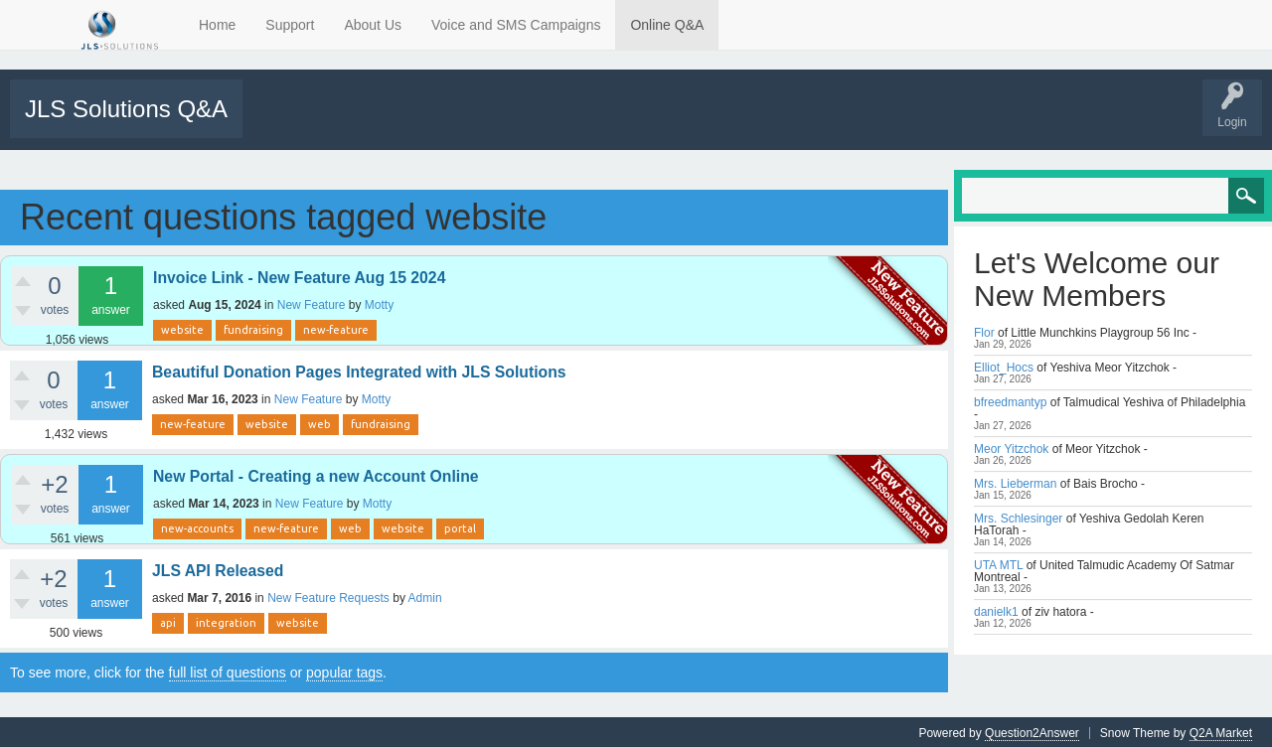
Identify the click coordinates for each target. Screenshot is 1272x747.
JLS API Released (217, 568)
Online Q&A (667, 25)
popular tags (344, 670)
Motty (379, 303)
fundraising (253, 328)
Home (217, 25)
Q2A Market (1221, 731)
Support (289, 25)
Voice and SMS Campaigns (515, 25)
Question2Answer (1032, 731)
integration (226, 621)
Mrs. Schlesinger (1018, 516)
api (168, 621)
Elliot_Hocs (1004, 366)
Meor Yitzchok (1011, 447)
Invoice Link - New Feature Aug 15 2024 (299, 275)
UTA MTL (998, 563)
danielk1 (996, 610)
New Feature (311, 303)
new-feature (336, 328)
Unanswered (354, 122)
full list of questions (227, 670)
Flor (984, 331)
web (319, 422)
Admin (425, 596)
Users (557, 122)
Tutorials (728, 122)
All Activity (280, 122)
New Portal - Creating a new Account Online (316, 474)
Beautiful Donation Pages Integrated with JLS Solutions (359, 370)
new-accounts (197, 526)
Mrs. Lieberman (1015, 482)
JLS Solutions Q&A (126, 108)
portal (460, 526)
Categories (490, 122)
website (182, 328)
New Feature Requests (328, 596)
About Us (372, 25)
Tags (424, 122)
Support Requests (643, 122)
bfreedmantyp (1010, 400)
